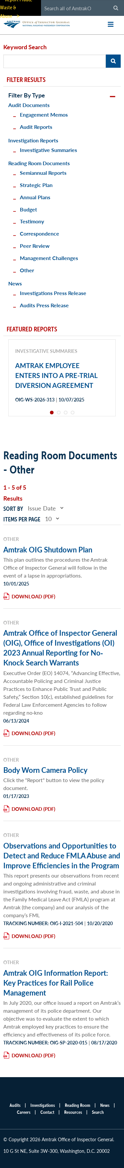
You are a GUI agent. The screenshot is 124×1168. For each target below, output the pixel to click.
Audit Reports (36, 127)
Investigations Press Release (53, 293)
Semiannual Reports (43, 172)
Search (98, 1112)
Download (27, 596)
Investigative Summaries (48, 150)
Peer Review (35, 245)
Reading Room (77, 1105)
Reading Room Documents (39, 163)
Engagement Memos (44, 114)
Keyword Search (25, 47)
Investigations (42, 1105)
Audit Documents (29, 105)
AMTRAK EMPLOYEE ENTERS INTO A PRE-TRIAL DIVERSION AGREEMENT (56, 375)
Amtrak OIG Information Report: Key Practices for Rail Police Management (55, 982)
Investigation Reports (33, 140)
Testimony (32, 221)
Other (27, 270)
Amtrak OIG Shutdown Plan (47, 549)
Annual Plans (35, 197)
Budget (28, 209)
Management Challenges (49, 258)
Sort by (13, 508)
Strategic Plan (36, 185)
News (15, 283)
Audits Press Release (44, 305)
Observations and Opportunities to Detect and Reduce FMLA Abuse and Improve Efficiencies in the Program (61, 855)
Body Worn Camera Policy (45, 770)
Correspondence (39, 233)
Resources (73, 1112)
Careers (23, 1112)
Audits (15, 1105)
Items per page (21, 519)
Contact (47, 1112)
